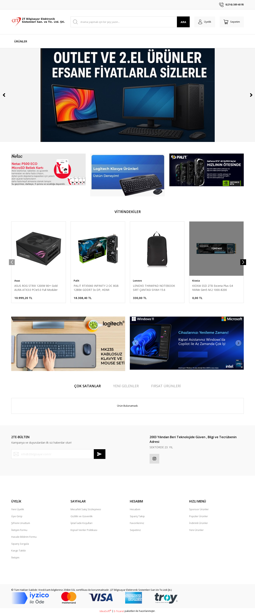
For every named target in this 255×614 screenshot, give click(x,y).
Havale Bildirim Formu (24, 536)
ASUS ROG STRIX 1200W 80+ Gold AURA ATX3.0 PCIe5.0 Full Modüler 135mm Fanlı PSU (36, 288)
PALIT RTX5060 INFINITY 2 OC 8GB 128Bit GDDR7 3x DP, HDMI (96, 288)
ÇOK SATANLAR (87, 386)
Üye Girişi (16, 516)
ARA (183, 22)
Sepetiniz (135, 530)
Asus (17, 280)
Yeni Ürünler (196, 530)
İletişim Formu (19, 530)
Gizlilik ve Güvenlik (82, 516)
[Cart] (232, 21)
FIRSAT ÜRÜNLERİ (166, 386)
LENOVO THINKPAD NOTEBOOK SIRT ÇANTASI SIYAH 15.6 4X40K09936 (154, 288)
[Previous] (4, 95)
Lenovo (137, 280)
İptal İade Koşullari (81, 523)
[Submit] (99, 454)
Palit (76, 280)
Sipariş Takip (137, 516)
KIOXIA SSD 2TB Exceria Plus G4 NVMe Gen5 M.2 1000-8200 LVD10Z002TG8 (212, 288)
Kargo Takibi (18, 550)
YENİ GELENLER (126, 386)
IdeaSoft (105, 611)
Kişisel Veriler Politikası (84, 530)
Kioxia (196, 280)
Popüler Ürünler (198, 516)
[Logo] (38, 22)
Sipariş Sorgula (20, 543)
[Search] (130, 21)
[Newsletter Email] (58, 454)
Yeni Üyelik (17, 509)
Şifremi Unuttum (20, 523)
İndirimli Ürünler (198, 523)
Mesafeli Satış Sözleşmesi (86, 509)
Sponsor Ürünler (199, 509)
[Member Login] (204, 21)
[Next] (251, 95)
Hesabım (135, 509)
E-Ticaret (119, 611)
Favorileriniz (137, 523)
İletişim (15, 557)
